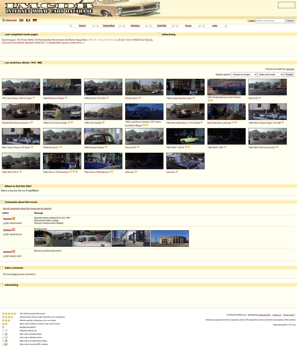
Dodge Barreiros (179, 98)
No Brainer (70, 39)
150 (22, 147)
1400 (179, 147)
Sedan (64, 122)
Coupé (28, 98)
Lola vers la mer (9, 42)
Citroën (92, 98)
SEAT (174, 147)
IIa (126, 125)
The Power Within (25, 39)
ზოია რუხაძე (145, 39)
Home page (11, 20)
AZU (103, 98)
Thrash (37, 42)
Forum (188, 25)
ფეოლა (66, 42)
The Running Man (43, 39)
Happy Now (81, 39)
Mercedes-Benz (179, 122)
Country (57, 122)
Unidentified (109, 25)
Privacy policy (288, 315)
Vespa (269, 122)
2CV (99, 98)
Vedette (98, 122)
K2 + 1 (45, 42)
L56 (197, 122)
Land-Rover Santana (140, 122)
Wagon (138, 125)
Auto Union (12, 98)
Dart (189, 98)
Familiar (237, 97)
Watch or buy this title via (19, 190)
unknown (227, 122)
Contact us (277, 315)
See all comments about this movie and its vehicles (27, 208)
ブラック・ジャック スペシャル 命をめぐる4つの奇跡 (113, 39)
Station (131, 125)
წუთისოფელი (9, 39)
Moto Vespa (259, 122)
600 (261, 147)
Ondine (100, 147)
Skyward (29, 42)
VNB (279, 122)
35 (256, 98)
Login (251, 20)
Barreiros (52, 98)
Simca (51, 172)
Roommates (58, 39)
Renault (51, 147)
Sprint (27, 147)
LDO (132, 147)
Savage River (55, 42)
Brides (21, 42)
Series (158, 122)
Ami (134, 98)
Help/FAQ (161, 25)
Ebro (251, 98)
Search (82, 25)
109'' (152, 122)
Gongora (290, 69)
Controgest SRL (264, 315)
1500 (220, 147)
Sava (127, 147)
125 (274, 122)
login (15, 274)
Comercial (268, 147)
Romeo (24, 122)
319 (190, 122)
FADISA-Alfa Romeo (11, 122)
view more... (77, 42)
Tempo (60, 98)
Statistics (135, 25)
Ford (50, 122)
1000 (20, 98)
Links (214, 25)
